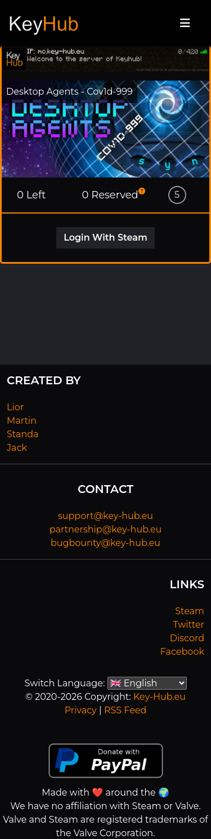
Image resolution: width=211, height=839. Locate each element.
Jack (17, 447)
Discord (187, 638)
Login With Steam (105, 237)
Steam (189, 611)
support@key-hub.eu (105, 515)
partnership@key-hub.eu (106, 529)
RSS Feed (125, 710)
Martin (22, 420)
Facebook (182, 651)
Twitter (188, 624)
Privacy (81, 710)
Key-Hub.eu (159, 696)
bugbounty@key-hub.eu (105, 543)
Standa (23, 434)
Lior (15, 407)
